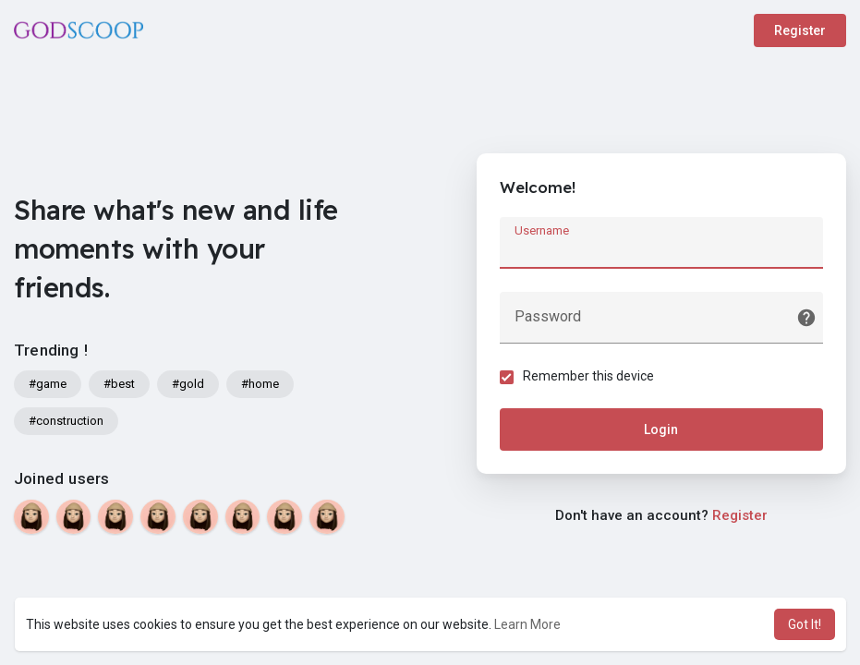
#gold (188, 384)
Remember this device (588, 376)
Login (661, 429)
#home (260, 384)
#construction (66, 421)
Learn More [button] (527, 624)
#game (48, 384)
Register (800, 30)
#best (119, 384)
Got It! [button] (804, 624)
